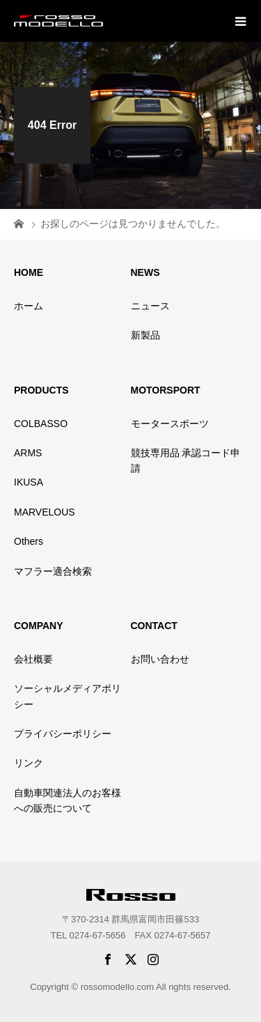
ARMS (28, 452)
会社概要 (33, 659)
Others (28, 541)
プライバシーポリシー (62, 733)
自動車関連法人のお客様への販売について (67, 800)
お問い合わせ (160, 659)
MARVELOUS (44, 512)
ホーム (28, 305)
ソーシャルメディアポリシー (67, 696)
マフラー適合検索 (53, 571)
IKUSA (28, 482)
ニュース (150, 305)
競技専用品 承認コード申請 (186, 460)
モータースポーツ (170, 423)
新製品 (145, 335)
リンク (28, 762)
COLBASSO (41, 423)
